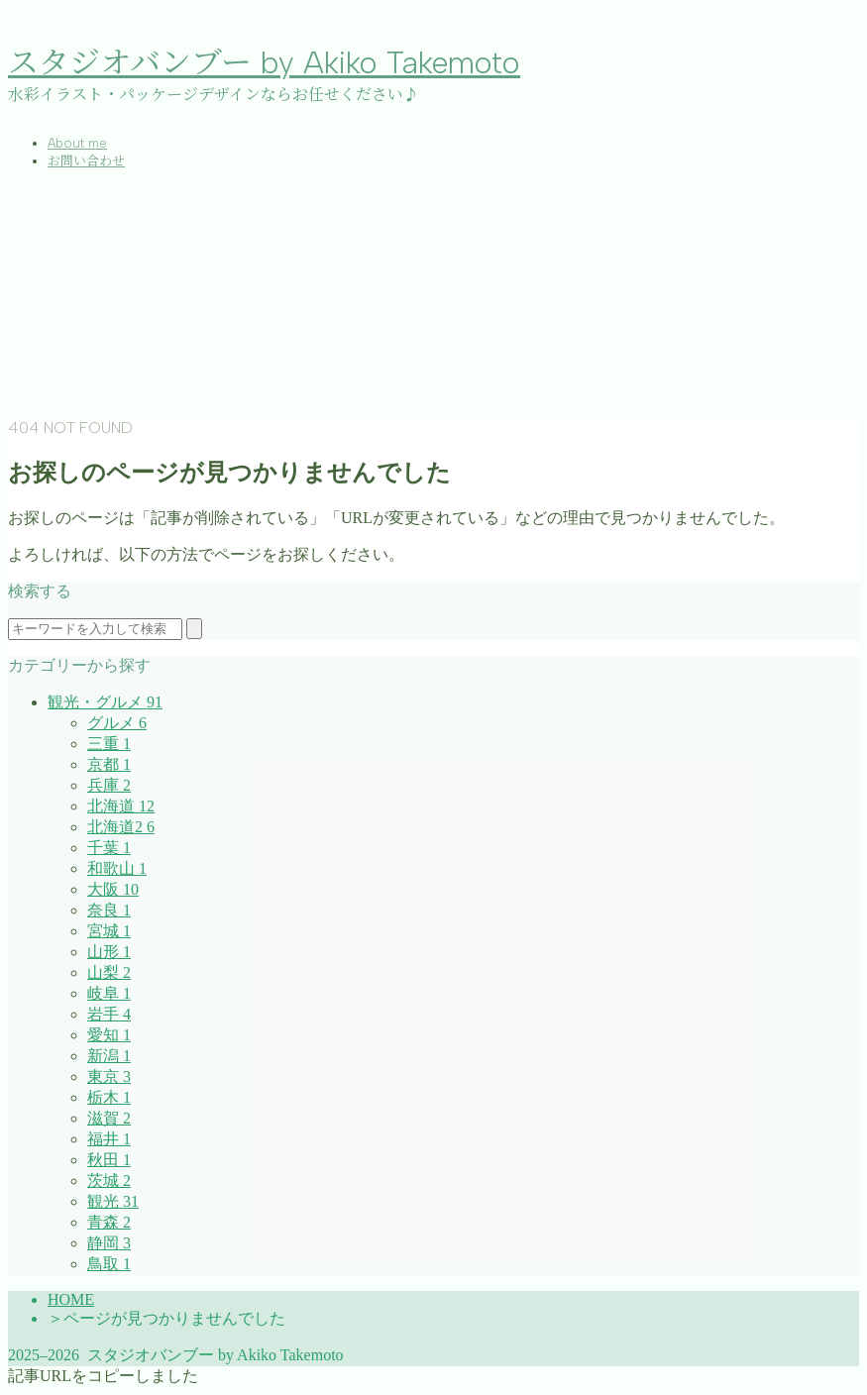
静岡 (109, 1242)
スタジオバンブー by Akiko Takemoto (264, 63)
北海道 (121, 806)
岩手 (109, 1014)
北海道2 (121, 826)
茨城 (109, 1180)
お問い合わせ (86, 161)
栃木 (109, 1097)
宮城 (109, 930)
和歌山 (117, 868)
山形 (109, 951)
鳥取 (109, 1263)
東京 (109, 1076)
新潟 (109, 1055)
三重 (109, 743)
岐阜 (109, 993)
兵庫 (109, 785)
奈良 (109, 910)
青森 (109, 1222)
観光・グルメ (105, 702)
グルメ (117, 722)
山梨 (109, 972)
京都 (109, 764)
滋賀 (109, 1118)
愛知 (109, 1034)
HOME (71, 1299)
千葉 (109, 847)
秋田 (109, 1159)
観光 (113, 1201)
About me (77, 143)
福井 (109, 1138)
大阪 (113, 889)
